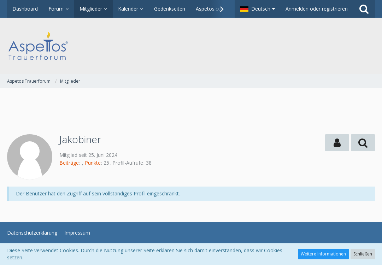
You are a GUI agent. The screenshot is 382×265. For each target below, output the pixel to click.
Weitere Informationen (323, 254)
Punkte (93, 162)
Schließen (362, 254)
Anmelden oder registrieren (317, 8)
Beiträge (69, 162)
